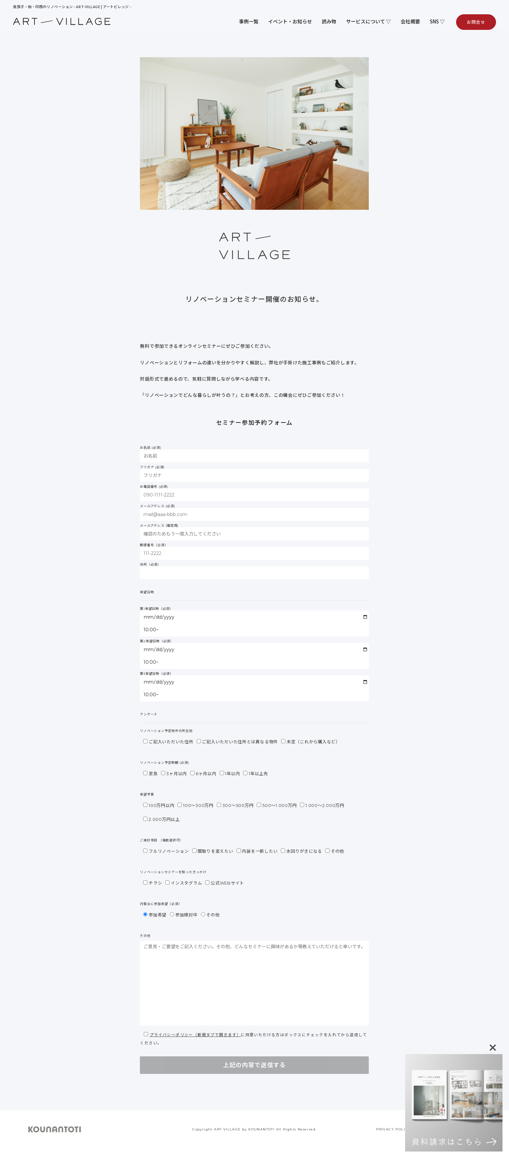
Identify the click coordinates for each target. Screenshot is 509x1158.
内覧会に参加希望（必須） (161, 904)
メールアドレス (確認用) (254, 532)
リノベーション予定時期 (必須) (164, 762)
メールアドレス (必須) (254, 513)
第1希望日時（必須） (254, 621)
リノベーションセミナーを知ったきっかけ (173, 872)
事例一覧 (248, 21)
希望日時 (147, 592)
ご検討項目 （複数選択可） (161, 840)
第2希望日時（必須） (254, 654)
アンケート (148, 714)
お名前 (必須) (254, 454)
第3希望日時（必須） (254, 686)
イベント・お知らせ (290, 21)
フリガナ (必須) (254, 474)
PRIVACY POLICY (393, 1129)
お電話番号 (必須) (254, 493)
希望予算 (147, 794)
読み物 (329, 21)
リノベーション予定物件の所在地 (166, 731)
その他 (145, 936)
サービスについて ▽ (368, 21)
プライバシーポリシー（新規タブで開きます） (195, 1034)
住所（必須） (254, 571)
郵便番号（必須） (254, 552)
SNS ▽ (437, 21)
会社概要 (410, 21)
